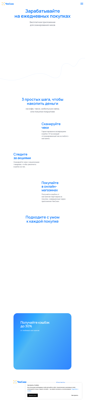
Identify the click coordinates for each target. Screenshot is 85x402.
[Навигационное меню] (82, 4)
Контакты (60, 382)
